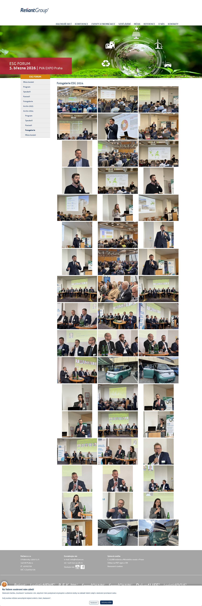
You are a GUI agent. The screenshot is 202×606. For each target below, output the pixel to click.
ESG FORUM (35, 76)
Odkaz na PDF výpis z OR (118, 563)
